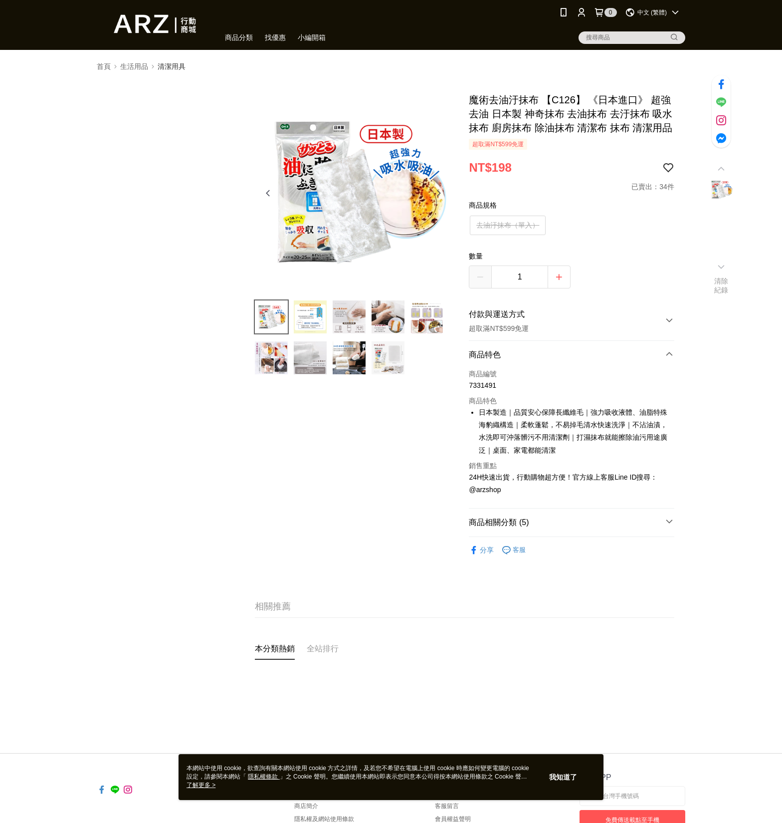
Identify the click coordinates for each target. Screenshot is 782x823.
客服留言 (447, 806)
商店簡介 (306, 806)
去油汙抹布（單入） (507, 225)
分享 (481, 550)
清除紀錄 (721, 285)
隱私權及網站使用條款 (324, 819)
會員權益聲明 (453, 819)
